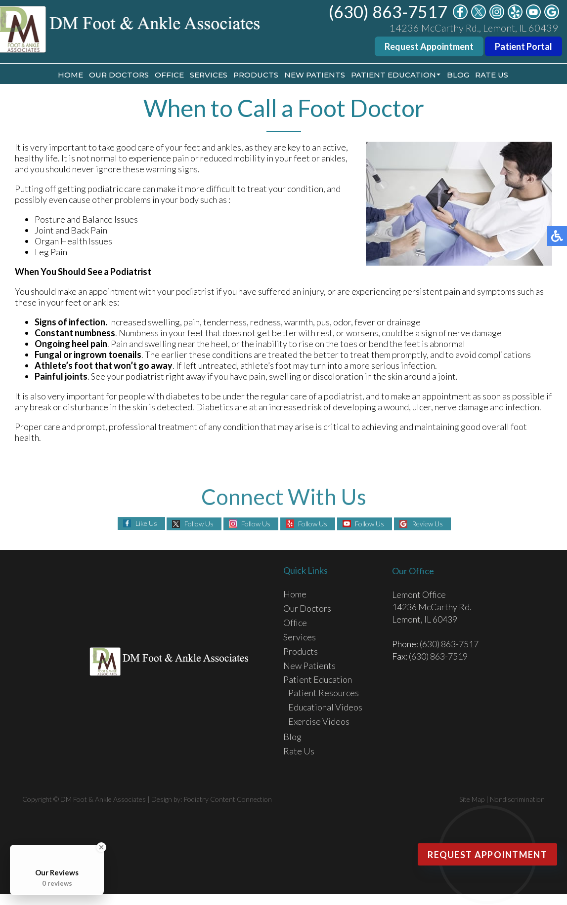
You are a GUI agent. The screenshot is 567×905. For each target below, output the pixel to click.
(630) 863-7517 (388, 11)
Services (208, 74)
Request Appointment (429, 46)
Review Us (427, 523)
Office (169, 74)
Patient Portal (523, 46)
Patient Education (393, 74)
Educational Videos (325, 707)
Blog (458, 74)
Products (255, 74)
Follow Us (199, 523)
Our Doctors (119, 74)
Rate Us (491, 74)
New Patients (314, 74)
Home (70, 74)
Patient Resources (323, 692)
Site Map (471, 799)
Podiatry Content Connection (227, 799)
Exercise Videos (318, 721)
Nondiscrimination (517, 799)
